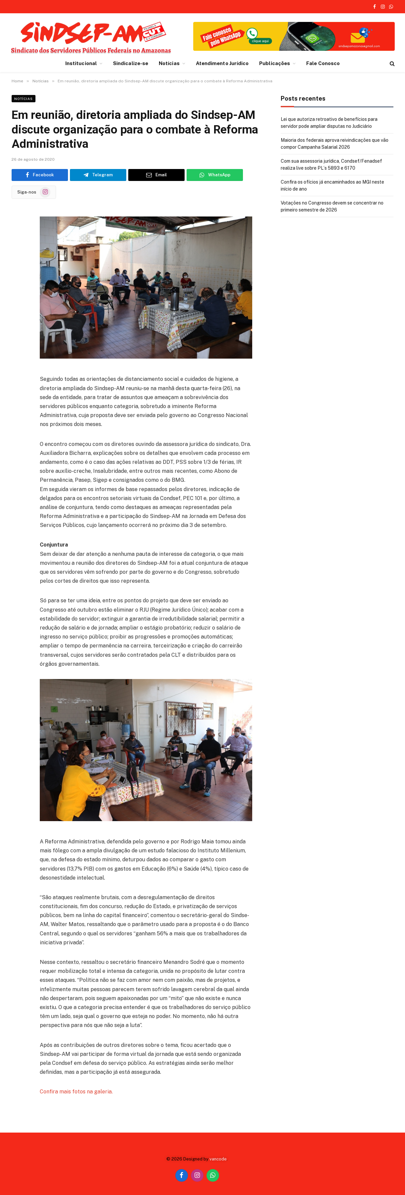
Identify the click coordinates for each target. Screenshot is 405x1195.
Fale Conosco (323, 63)
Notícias (169, 63)
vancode (218, 1158)
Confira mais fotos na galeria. (76, 1091)
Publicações (274, 63)
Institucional (81, 63)
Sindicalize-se (130, 63)
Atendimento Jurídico (222, 63)
